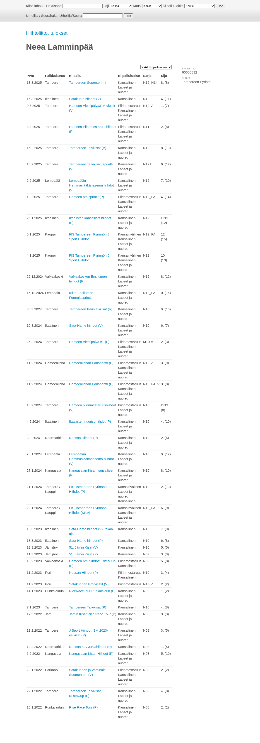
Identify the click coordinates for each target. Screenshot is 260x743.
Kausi (137, 6)
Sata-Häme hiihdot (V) (86, 325)
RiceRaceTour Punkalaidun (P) (92, 591)
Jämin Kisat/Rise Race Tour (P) (92, 614)
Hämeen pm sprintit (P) (86, 197)
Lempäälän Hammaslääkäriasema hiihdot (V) (91, 185)
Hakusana (54, 6)
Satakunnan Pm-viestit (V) (88, 584)
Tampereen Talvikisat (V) (87, 148)
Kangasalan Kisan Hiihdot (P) (91, 653)
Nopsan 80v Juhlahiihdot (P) (90, 647)
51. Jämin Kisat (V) (83, 547)
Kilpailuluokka (173, 6)
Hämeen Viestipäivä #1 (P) (89, 342)
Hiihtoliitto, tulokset (46, 33)
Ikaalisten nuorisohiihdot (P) (90, 421)
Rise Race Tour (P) (83, 707)
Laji (106, 6)
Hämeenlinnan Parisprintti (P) (91, 363)
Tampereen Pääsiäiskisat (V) (90, 309)
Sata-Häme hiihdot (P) (86, 540)
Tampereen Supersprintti (87, 82)
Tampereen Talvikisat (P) (87, 607)
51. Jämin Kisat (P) (83, 554)
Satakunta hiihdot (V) (85, 99)
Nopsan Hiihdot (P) (83, 438)
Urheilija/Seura (70, 15)
